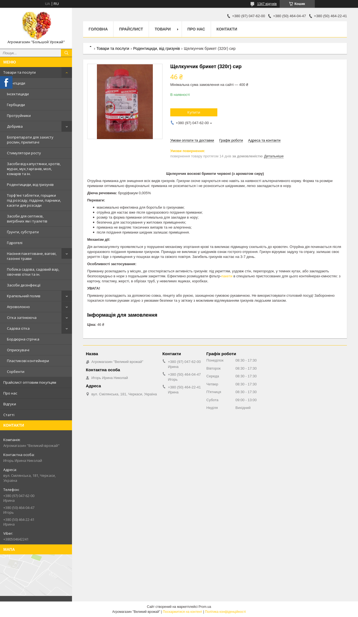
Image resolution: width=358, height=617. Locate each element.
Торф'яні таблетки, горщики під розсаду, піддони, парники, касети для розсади (34, 200)
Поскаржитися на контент (182, 612)
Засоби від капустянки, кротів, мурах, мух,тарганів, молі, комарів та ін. (34, 168)
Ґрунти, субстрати (23, 231)
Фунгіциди (16, 83)
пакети (226, 276)
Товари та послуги (19, 72)
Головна (98, 29)
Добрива (15, 126)
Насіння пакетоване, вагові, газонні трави (31, 256)
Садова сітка (18, 328)
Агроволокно (18, 306)
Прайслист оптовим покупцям (29, 382)
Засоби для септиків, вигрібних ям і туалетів (27, 219)
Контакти (227, 29)
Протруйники (19, 115)
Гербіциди (16, 104)
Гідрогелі (14, 242)
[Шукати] (66, 53)
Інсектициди (18, 93)
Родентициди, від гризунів (30, 184)
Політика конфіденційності (225, 612)
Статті (8, 414)
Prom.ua (205, 607)
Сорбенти (15, 371)
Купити (193, 112)
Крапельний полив (23, 295)
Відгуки (9, 403)
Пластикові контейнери (28, 360)
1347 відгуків (267, 4)
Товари (163, 29)
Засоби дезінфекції (23, 285)
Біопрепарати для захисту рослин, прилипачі (30, 140)
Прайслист (131, 29)
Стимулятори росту (24, 152)
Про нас (10, 393)
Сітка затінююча (22, 317)
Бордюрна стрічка (23, 339)
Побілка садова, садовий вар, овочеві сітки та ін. (33, 272)
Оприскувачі (18, 349)
